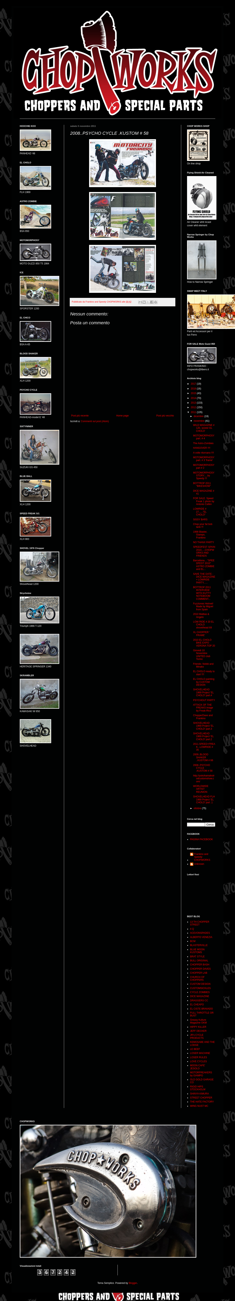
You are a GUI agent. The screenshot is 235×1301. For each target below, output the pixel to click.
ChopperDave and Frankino (203, 717)
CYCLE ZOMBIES (200, 992)
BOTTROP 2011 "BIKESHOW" (202, 484)
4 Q (192, 928)
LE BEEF (195, 1049)
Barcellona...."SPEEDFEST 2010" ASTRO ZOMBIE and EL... (203, 565)
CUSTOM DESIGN (200, 984)
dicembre (199, 416)
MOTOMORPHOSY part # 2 (203, 466)
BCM (192, 941)
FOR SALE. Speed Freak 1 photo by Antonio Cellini (203, 501)
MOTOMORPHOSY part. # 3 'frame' (203, 459)
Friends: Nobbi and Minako (203, 665)
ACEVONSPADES (200, 933)
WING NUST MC (199, 1106)
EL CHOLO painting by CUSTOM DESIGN (203, 682)
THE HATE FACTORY (202, 1101)
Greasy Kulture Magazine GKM (198, 1021)
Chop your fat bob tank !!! (202, 525)
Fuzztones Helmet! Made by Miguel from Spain (203, 606)
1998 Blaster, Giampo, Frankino (200, 534)
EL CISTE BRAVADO (201, 1008)
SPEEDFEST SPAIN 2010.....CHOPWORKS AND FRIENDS (204, 551)
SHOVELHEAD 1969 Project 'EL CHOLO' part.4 (203, 692)
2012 (194, 407)
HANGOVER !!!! (201, 448)
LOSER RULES (198, 1057)
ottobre (198, 808)
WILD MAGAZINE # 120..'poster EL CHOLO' (203, 428)
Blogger (133, 1283)
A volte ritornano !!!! (203, 452)
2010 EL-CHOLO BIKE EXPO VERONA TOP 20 (204, 643)
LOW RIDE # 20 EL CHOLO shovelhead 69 (203, 624)
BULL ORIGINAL (199, 960)
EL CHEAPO (197, 1004)
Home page (122, 415)
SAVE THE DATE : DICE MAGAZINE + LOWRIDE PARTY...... (204, 578)
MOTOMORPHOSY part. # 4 (203, 437)
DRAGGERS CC (199, 1000)
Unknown (199, 864)
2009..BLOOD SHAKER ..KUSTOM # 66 (203, 757)
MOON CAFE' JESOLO (197, 1067)
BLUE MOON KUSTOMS (197, 951)
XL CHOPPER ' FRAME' (201, 633)
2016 (194, 388)
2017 (194, 383)
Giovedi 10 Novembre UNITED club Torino (201, 654)
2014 (194, 398)
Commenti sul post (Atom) (95, 421)
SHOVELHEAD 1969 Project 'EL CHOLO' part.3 (203, 726)
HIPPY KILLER (198, 1027)
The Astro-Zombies (203, 443)
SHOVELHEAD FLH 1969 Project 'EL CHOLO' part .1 (204, 799)
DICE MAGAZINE (199, 996)
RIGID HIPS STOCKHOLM (197, 1088)
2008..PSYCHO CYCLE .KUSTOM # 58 (202, 768)
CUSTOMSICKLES (200, 988)
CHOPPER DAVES (200, 968)
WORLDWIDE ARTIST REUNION (200, 789)
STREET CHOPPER (201, 1097)
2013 (194, 402)
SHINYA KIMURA (199, 1093)
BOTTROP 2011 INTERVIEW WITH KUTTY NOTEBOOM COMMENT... (202, 593)
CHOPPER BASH (199, 964)
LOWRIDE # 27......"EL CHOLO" (200, 511)
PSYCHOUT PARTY (204, 700)
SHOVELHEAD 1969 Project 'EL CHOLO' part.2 (203, 736)
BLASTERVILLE (199, 945)
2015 (194, 393)
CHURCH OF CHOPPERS (197, 978)
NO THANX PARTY (203, 542)
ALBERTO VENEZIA (201, 937)
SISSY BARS (200, 519)
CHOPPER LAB (198, 972)
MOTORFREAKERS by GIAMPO (201, 1074)
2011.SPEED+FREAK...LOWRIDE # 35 (204, 747)
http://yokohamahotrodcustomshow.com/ (203, 778)
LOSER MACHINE (200, 1053)
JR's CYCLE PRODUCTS (197, 1036)
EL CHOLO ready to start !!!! (204, 673)
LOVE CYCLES (198, 1061)
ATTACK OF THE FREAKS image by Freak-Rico (203, 707)
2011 (194, 412)
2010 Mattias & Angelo (201, 615)
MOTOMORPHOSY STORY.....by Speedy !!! (203, 475)
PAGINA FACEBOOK (201, 839)
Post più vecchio (165, 415)
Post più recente (80, 415)
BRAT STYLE (197, 956)
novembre (199, 420)
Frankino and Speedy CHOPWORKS (202, 857)
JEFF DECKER (198, 1031)
